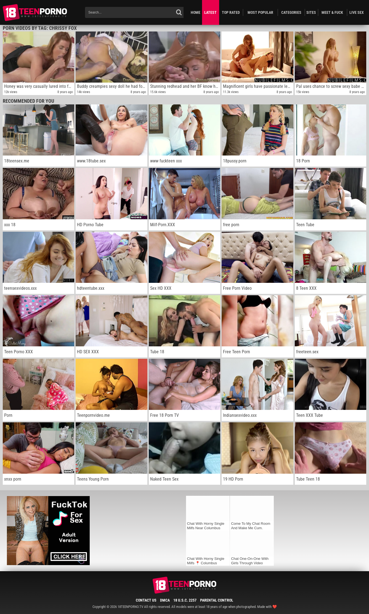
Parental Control (216, 600)
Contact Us (146, 600)
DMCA (165, 600)
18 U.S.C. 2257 (185, 600)
